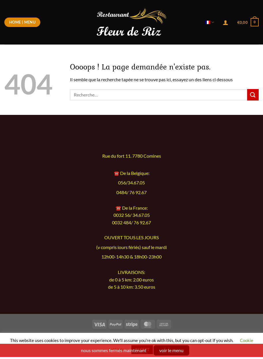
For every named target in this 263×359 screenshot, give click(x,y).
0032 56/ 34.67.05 (131, 215)
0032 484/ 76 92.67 (131, 222)
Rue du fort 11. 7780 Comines (131, 156)
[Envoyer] (253, 94)
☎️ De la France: (132, 208)
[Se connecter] (225, 22)
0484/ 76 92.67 (131, 192)
